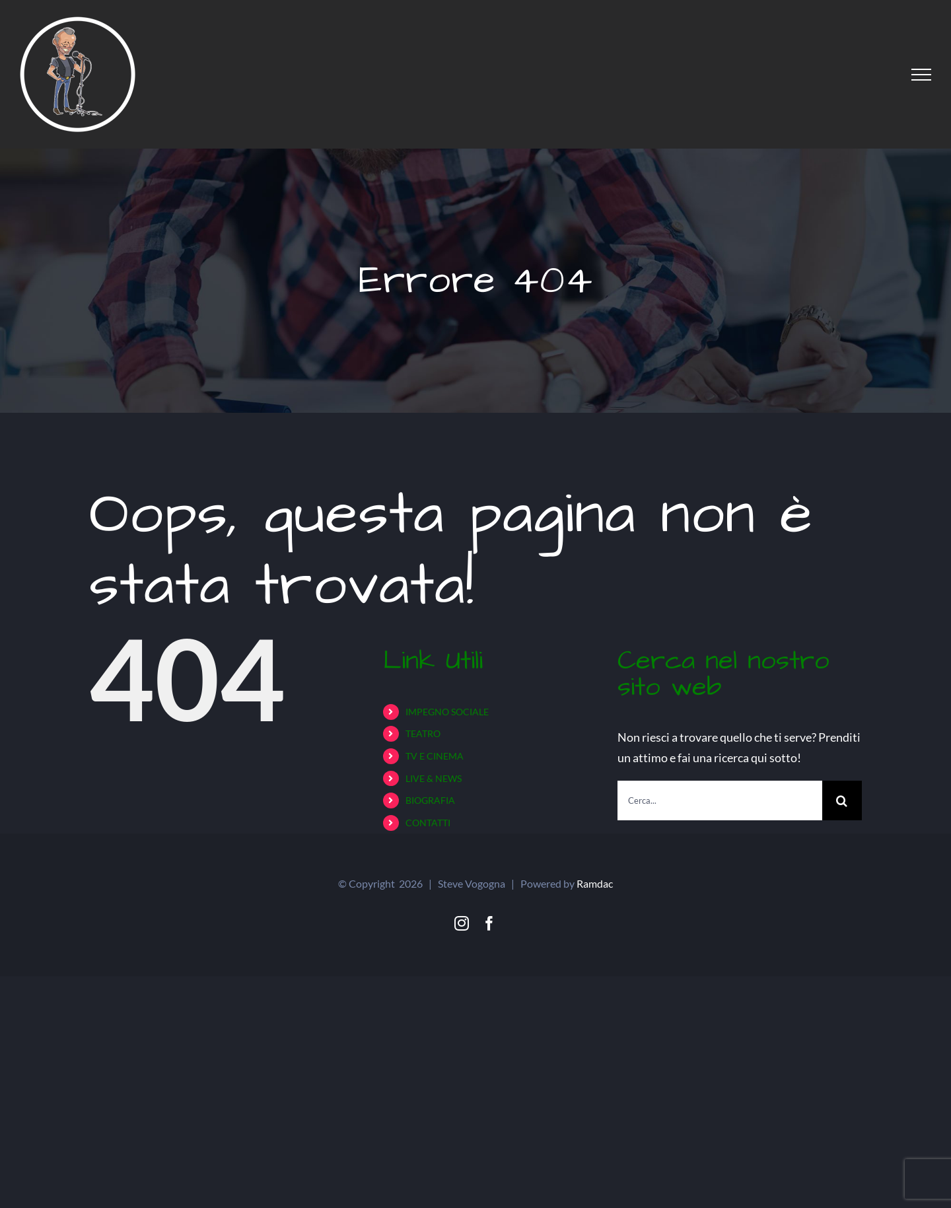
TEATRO (422, 733)
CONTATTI (427, 822)
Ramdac (595, 883)
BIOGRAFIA (430, 800)
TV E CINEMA (434, 756)
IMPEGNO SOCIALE (447, 711)
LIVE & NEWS (433, 778)
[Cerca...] (719, 800)
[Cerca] (842, 800)
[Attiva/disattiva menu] (921, 75)
